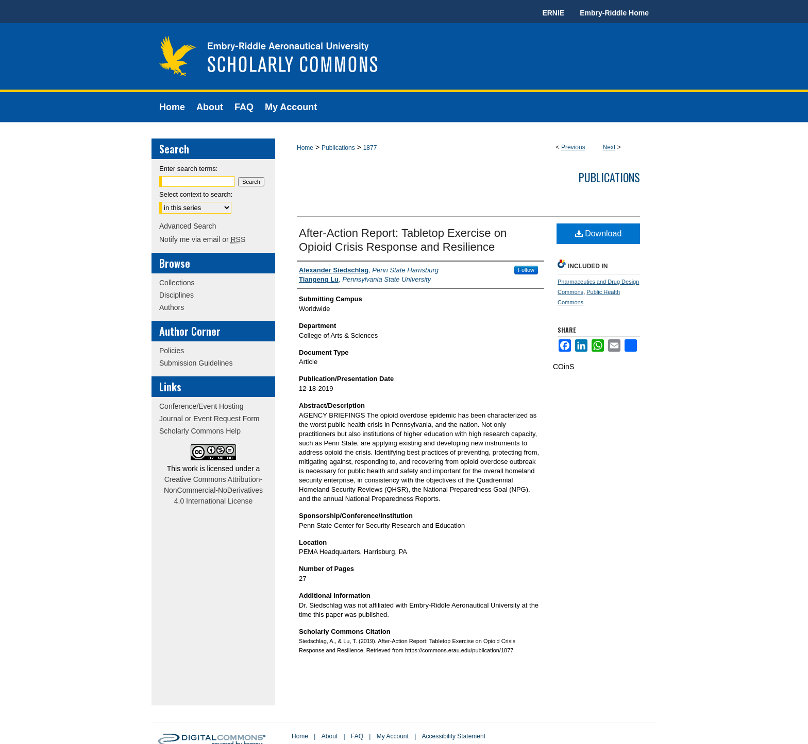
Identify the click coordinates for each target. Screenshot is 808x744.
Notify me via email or (202, 239)
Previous (573, 147)
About (330, 736)
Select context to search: (195, 194)
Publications (338, 147)
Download (598, 233)
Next (609, 147)
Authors (171, 307)
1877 (370, 147)
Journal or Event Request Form (209, 418)
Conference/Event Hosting (201, 406)
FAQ (357, 736)
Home (305, 147)
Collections (176, 283)
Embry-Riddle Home (614, 13)
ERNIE (553, 13)
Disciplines (176, 295)
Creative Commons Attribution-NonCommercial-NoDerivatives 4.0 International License (213, 490)
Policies (171, 351)
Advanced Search (187, 226)
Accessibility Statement (453, 736)
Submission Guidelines (195, 363)
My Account (393, 736)
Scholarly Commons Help (200, 431)
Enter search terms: (188, 168)
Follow (526, 270)
